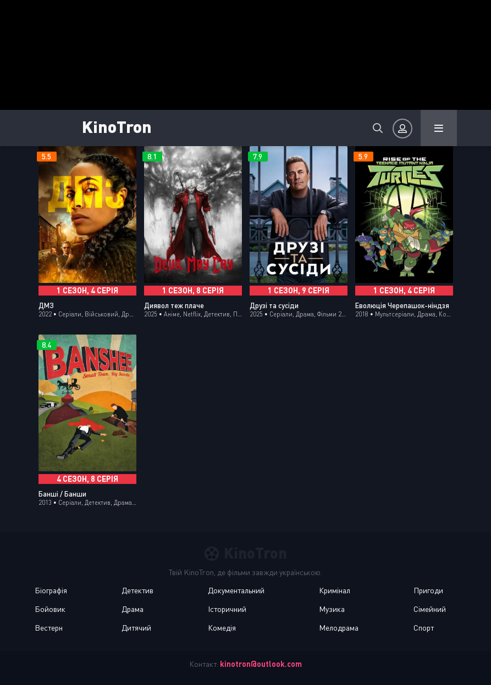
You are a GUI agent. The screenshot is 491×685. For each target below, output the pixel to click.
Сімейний (429, 609)
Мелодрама (338, 627)
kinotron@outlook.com (261, 664)
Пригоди (428, 590)
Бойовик (50, 609)
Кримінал (334, 590)
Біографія (51, 590)
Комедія (222, 627)
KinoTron (117, 126)
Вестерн (49, 627)
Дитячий (136, 627)
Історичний (227, 609)
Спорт (423, 627)
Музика (332, 609)
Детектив (137, 590)
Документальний (236, 590)
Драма (133, 609)
